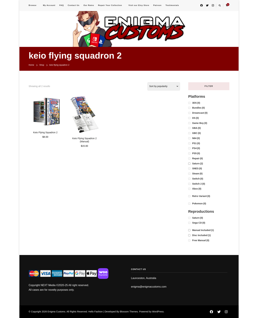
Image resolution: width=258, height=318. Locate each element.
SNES (197, 168)
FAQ (61, 5)
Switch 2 (198, 183)
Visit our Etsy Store (139, 5)
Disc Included (201, 235)
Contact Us (73, 5)
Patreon (157, 5)
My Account (49, 5)
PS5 (196, 153)
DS (195, 118)
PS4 (196, 148)
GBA (196, 128)
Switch (197, 178)
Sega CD (198, 222)
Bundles (198, 107)
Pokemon (199, 203)
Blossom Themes (129, 311)
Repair (197, 158)
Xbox (196, 188)
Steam (197, 173)
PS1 (196, 143)
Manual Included (203, 230)
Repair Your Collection (110, 5)
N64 (196, 138)
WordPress (158, 311)
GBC (196, 133)
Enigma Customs (56, 311)
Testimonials (172, 5)
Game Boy (199, 123)
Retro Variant (201, 196)
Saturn (197, 163)
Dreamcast (199, 113)
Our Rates (88, 5)
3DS (196, 103)
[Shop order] (163, 86)
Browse (33, 5)
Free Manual (200, 240)
